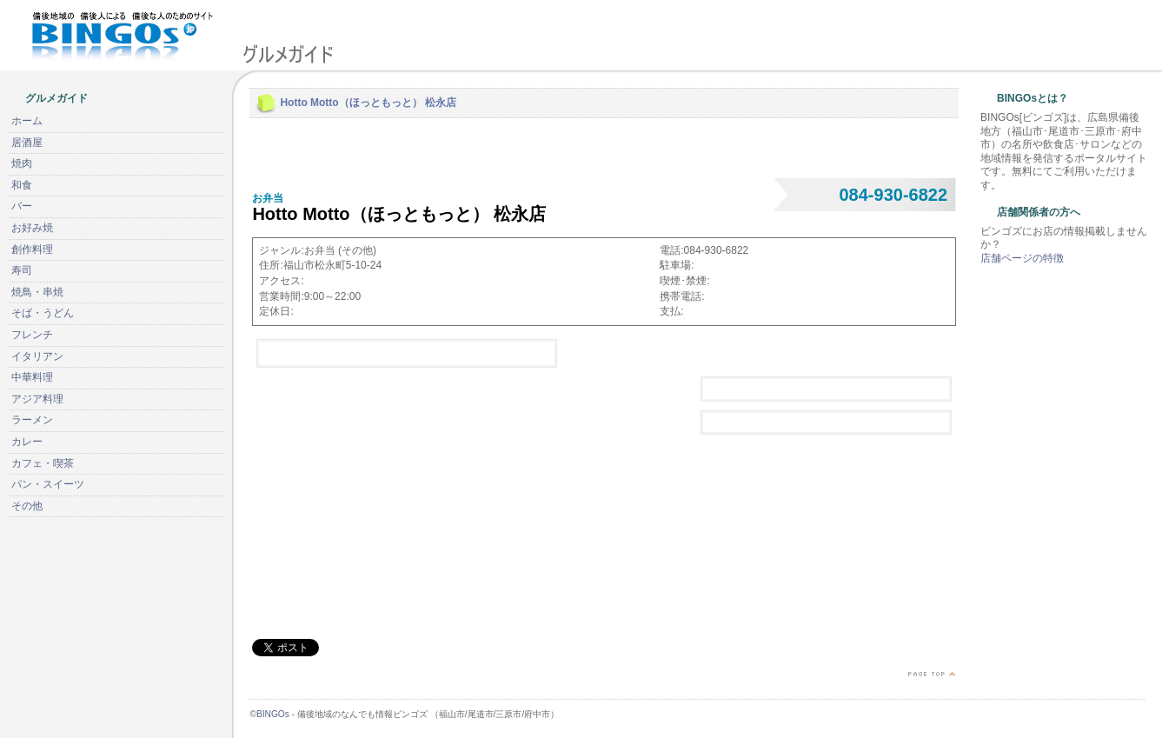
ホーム (27, 121)
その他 (27, 506)
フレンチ (32, 335)
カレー (27, 441)
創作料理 (32, 249)
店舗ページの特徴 (1022, 258)
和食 (21, 185)
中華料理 (32, 377)
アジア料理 (37, 399)
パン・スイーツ (47, 484)
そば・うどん (42, 313)
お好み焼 (32, 228)
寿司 (21, 270)
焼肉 (21, 163)
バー (21, 206)
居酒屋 (27, 142)
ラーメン (32, 420)
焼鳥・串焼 (37, 292)
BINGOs (272, 714)
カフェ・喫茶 (42, 463)
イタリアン (37, 356)
